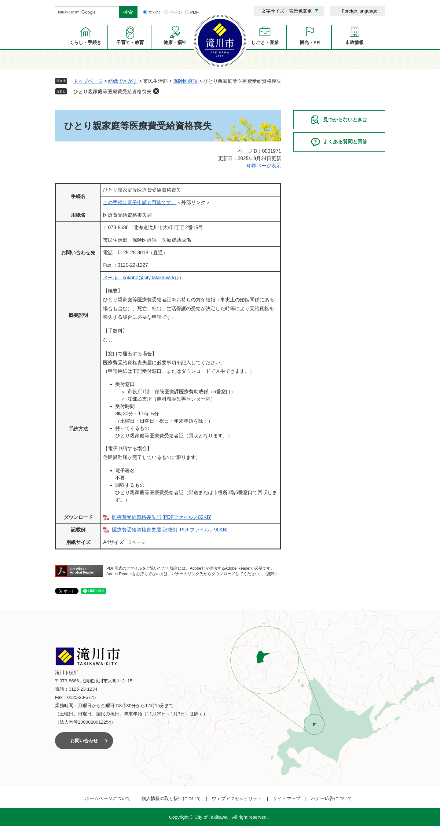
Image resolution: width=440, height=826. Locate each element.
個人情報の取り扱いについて (171, 798)
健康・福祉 (174, 42)
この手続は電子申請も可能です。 (139, 202)
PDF (194, 12)
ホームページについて (108, 798)
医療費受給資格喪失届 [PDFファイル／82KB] (161, 517)
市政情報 (354, 42)
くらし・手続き (85, 42)
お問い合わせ (84, 740)
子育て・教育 (130, 42)
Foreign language (359, 10)
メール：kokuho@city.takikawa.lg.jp (142, 277)
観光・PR (310, 42)
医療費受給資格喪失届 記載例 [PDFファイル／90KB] (169, 529)
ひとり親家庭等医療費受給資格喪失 (112, 91)
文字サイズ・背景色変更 (287, 10)
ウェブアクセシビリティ (237, 798)
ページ (175, 12)
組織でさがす (123, 81)
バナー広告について (331, 798)
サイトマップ (286, 798)
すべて (154, 12)
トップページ (88, 81)
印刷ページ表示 (264, 165)
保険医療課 (185, 81)
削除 (156, 91)
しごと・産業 (265, 42)
